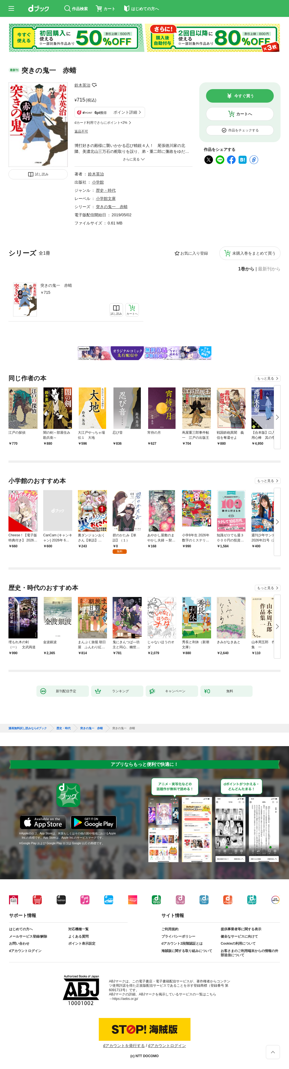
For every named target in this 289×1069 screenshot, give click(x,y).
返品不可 (81, 131)
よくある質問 (78, 936)
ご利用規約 (169, 929)
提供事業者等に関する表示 (241, 929)
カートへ (244, 114)
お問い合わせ (19, 943)
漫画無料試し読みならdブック (27, 728)
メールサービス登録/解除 (28, 936)
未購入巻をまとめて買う (254, 253)
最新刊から (269, 269)
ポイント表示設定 (81, 943)
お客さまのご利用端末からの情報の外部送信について (249, 953)
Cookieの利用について (238, 943)
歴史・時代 (106, 190)
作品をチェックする (243, 130)
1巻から (246, 269)
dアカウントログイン (25, 951)
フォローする (94, 85)
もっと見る (265, 378)
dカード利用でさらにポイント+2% (101, 123)
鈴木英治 (82, 85)
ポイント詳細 (125, 112)
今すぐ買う (244, 96)
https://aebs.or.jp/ (125, 999)
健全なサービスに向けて (239, 936)
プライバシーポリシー (178, 936)
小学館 (98, 182)
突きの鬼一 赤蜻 (56, 285)
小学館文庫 (106, 198)
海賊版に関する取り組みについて (186, 951)
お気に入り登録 (194, 253)
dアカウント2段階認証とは (182, 943)
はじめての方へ (21, 929)
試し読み (42, 174)
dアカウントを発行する (124, 1045)
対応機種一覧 (78, 929)
